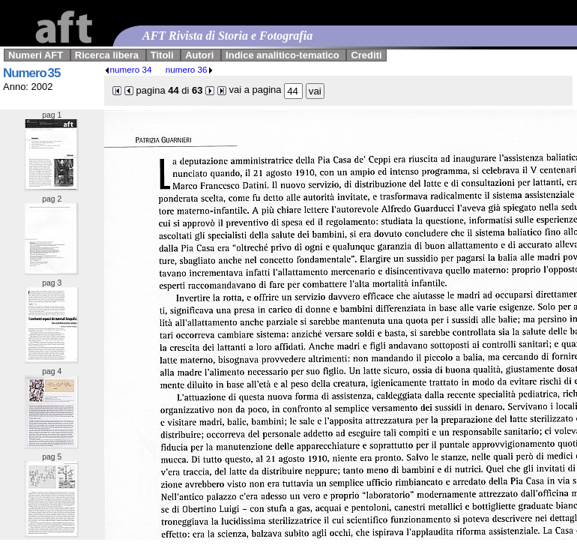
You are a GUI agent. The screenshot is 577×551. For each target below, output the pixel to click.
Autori (199, 55)
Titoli (162, 55)
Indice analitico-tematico (282, 55)
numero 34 (128, 69)
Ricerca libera (107, 55)
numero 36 (190, 69)
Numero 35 (31, 73)
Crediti (366, 55)
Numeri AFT (35, 55)
